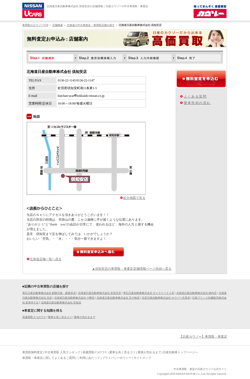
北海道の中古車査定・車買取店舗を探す (91, 25)
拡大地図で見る (134, 198)
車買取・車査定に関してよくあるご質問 (48, 357)
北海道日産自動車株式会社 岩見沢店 (99, 292)
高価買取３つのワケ (34, 317)
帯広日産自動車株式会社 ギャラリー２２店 (148, 292)
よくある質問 (195, 96)
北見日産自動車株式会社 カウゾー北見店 (166, 297)
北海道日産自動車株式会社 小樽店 (74, 297)
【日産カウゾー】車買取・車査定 (203, 336)
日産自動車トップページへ (180, 352)
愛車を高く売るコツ (60, 317)
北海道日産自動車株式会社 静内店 (196, 292)
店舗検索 (57, 25)
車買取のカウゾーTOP (35, 25)
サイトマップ (142, 357)
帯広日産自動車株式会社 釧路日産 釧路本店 (49, 292)
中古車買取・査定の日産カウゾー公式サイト (200, 369)
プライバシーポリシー (116, 357)
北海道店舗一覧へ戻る (46, 259)
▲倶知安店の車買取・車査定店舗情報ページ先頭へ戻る (132, 269)
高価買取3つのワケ (95, 352)
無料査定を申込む (201, 79)
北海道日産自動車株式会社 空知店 (61, 302)
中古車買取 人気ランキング (62, 352)
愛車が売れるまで (84, 317)
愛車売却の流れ (197, 103)
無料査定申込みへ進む (98, 252)
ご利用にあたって (88, 357)
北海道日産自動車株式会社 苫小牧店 (118, 297)
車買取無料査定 (32, 352)
